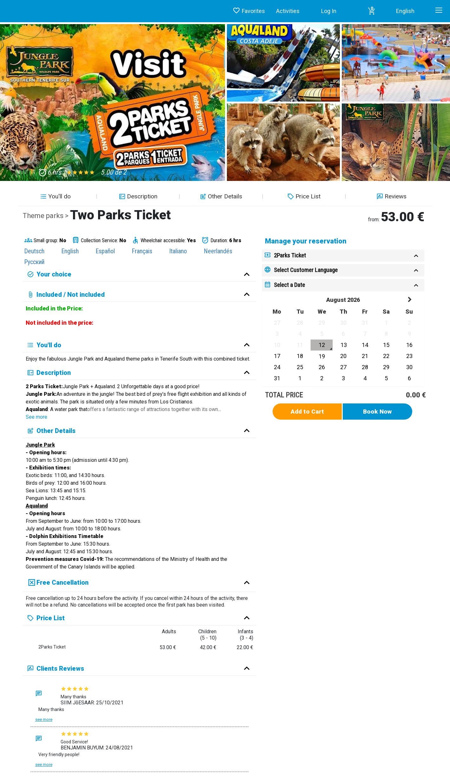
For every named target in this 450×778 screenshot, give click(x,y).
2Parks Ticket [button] (290, 255)
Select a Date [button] (289, 285)
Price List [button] (303, 196)
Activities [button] (288, 11)
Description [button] (137, 196)
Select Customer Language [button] (306, 270)
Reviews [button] (391, 196)
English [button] (405, 11)
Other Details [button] (220, 196)
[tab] (343, 255)
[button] (372, 11)
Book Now (377, 411)
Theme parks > (46, 216)
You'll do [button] (55, 196)
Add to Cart (307, 411)
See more (36, 417)
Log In (328, 11)
